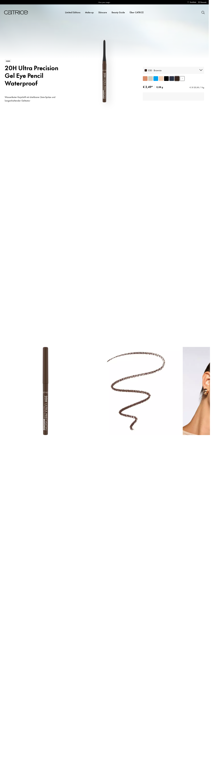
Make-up (89, 12)
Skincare (102, 12)
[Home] (15, 12)
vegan (8, 60)
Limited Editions (72, 12)
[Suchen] (202, 12)
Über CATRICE (137, 12)
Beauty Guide (118, 12)
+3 (182, 78)
